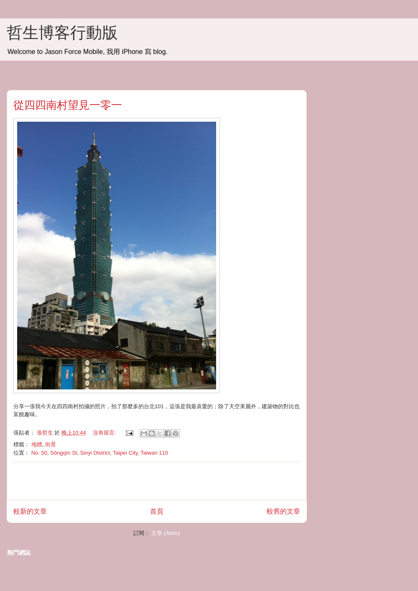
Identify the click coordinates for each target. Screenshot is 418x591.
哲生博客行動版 (62, 32)
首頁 (156, 511)
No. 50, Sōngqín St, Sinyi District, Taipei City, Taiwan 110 (99, 453)
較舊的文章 (283, 511)
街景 (50, 444)
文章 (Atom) (165, 533)
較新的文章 (30, 511)
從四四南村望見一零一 (67, 105)
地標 (36, 444)
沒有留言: (105, 433)
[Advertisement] (157, 481)
